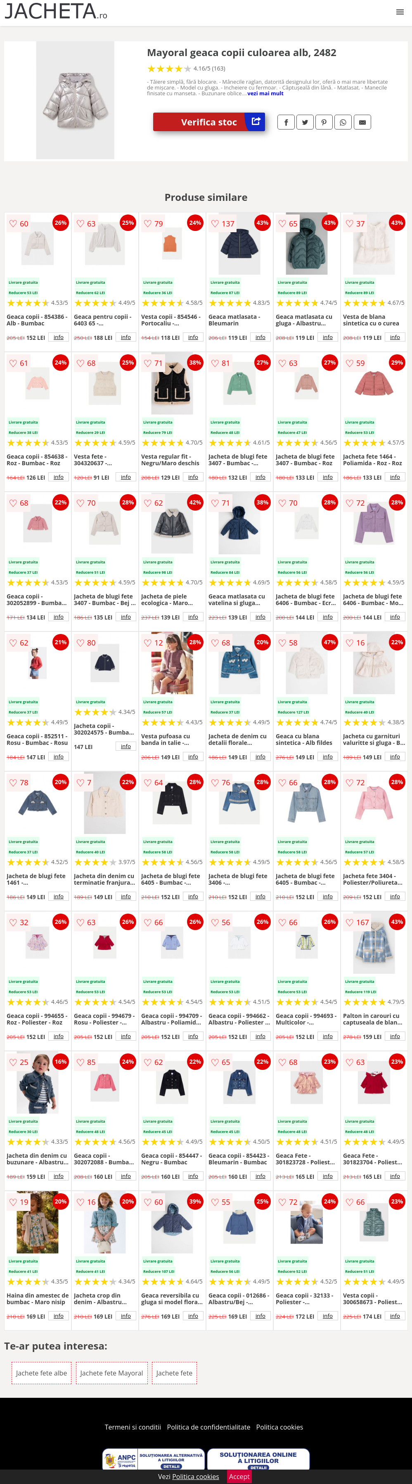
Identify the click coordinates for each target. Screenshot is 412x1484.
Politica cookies (279, 1427)
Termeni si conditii (133, 1427)
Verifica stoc (223, 122)
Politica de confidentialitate (209, 1427)
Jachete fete (174, 1373)
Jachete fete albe (41, 1373)
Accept (239, 1476)
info (59, 337)
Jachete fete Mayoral (112, 1373)
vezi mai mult (265, 93)
